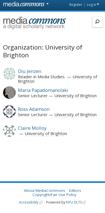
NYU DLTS (74, 202)
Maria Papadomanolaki (43, 90)
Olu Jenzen (29, 71)
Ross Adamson (34, 109)
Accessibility (28, 202)
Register (75, 4)
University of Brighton (75, 95)
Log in (91, 4)
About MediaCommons (44, 190)
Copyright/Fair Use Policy (54, 194)
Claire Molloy (32, 128)
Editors (75, 190)
